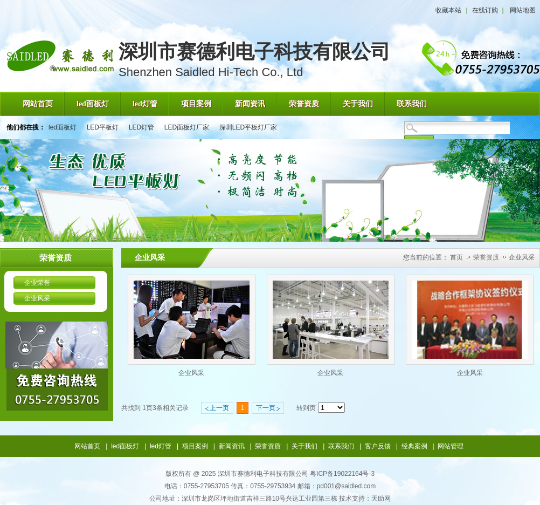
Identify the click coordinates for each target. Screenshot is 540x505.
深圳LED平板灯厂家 (248, 127)
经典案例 (414, 446)
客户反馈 (378, 446)
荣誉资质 (487, 257)
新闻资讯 (232, 446)
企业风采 (522, 257)
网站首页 (87, 446)
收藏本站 (448, 10)
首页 (456, 257)
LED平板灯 (103, 127)
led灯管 (160, 446)
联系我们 (341, 446)
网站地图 (523, 10)
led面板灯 (63, 127)
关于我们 (304, 446)
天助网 (381, 498)
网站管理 (450, 446)
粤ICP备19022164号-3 (342, 473)
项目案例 (195, 446)
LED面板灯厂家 (186, 127)
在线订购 (485, 10)
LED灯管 (141, 127)
